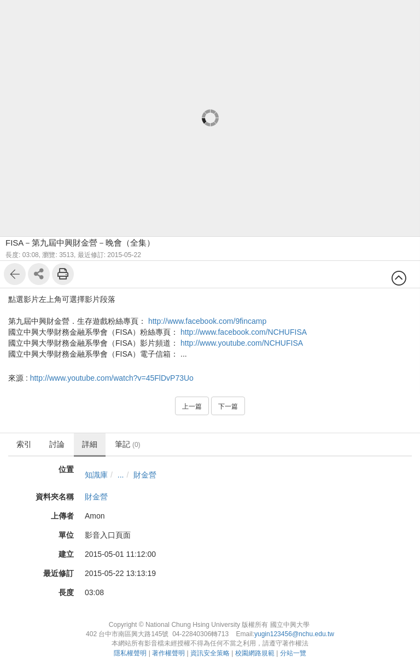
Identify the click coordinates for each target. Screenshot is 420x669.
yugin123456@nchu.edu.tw (294, 634)
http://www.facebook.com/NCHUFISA (243, 332)
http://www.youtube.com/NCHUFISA (241, 343)
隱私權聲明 (130, 653)
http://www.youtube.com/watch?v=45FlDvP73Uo (112, 378)
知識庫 (96, 474)
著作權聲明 (168, 653)
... (121, 474)
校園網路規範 (255, 653)
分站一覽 (293, 653)
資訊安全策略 (210, 653)
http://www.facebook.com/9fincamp (207, 321)
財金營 (144, 474)
